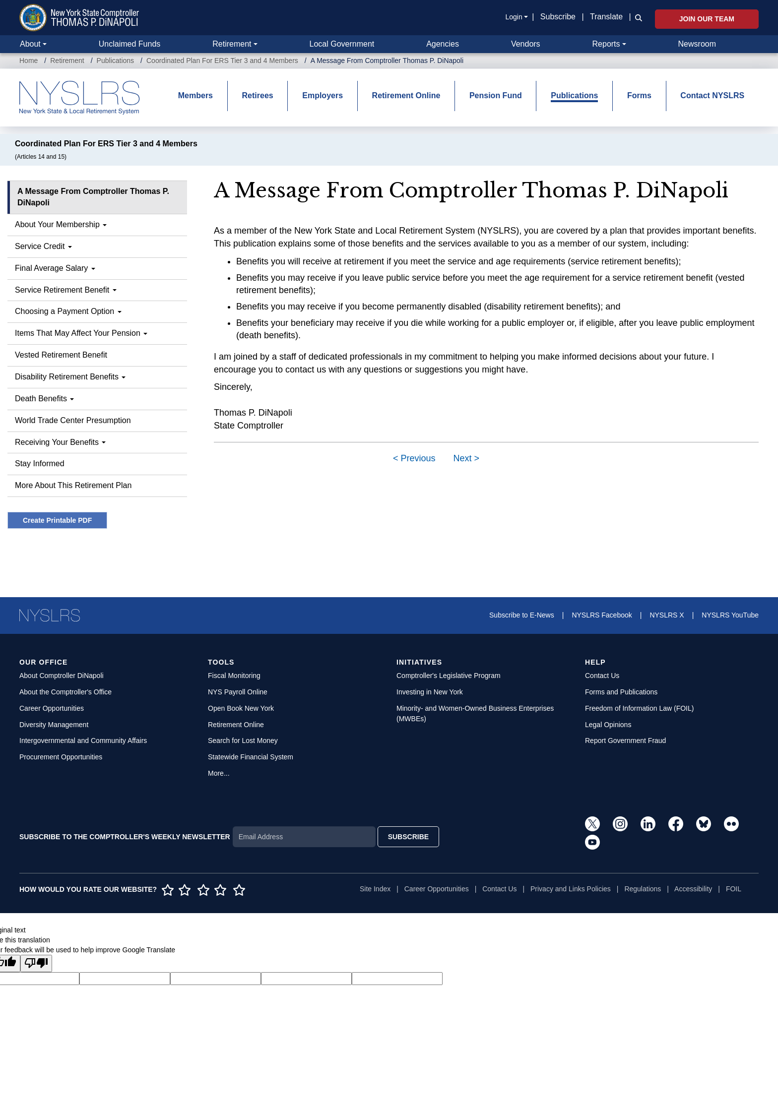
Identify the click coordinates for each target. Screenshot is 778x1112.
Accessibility (693, 889)
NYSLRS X (666, 615)
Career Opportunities (51, 708)
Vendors (525, 44)
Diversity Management (53, 725)
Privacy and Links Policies (570, 889)
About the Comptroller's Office (65, 692)
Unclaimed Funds (130, 44)
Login (513, 17)
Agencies (442, 44)
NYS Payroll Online (237, 692)
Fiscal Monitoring (234, 676)
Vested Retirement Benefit (61, 355)
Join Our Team (706, 19)
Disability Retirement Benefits (70, 376)
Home (28, 60)
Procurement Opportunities (60, 757)
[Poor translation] (36, 963)
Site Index (375, 889)
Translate (606, 16)
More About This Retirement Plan (73, 485)
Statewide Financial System (250, 757)
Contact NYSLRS (712, 95)
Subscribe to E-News (521, 615)
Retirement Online (406, 95)
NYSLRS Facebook (602, 615)
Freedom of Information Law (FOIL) (639, 708)
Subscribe (558, 16)
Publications (115, 60)
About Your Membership (61, 224)
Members (195, 95)
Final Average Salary (55, 268)
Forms (639, 95)
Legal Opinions (608, 725)
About (30, 44)
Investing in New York (429, 692)
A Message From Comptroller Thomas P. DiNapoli (93, 197)
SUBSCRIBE (408, 837)
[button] (636, 17)
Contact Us (602, 676)
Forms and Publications (621, 692)
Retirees (257, 95)
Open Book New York (241, 708)
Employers (322, 95)
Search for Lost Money (243, 740)
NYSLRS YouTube (730, 615)
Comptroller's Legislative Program (448, 676)
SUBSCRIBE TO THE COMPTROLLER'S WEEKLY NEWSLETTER (124, 836)
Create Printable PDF (57, 520)
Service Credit (43, 246)
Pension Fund (495, 95)
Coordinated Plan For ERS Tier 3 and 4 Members (222, 60)
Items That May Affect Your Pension (81, 333)
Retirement (231, 44)
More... (219, 773)
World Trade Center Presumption (73, 420)
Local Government (341, 44)
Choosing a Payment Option (68, 311)
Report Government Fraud (625, 740)
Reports (606, 44)
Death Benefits (44, 398)
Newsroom (697, 44)
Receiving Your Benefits (60, 442)
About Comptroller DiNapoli (61, 676)
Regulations (642, 889)
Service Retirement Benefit (66, 290)
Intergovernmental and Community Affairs (83, 740)
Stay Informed (40, 463)
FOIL (733, 889)
